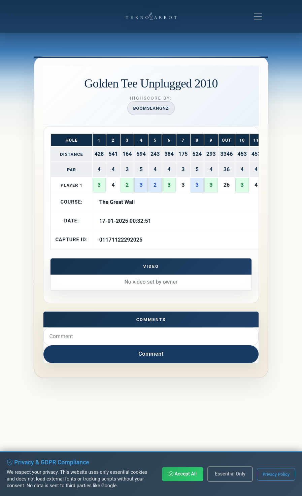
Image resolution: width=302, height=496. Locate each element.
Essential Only (230, 474)
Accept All (183, 474)
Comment (151, 354)
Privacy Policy (276, 474)
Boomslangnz (151, 108)
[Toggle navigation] (257, 16)
